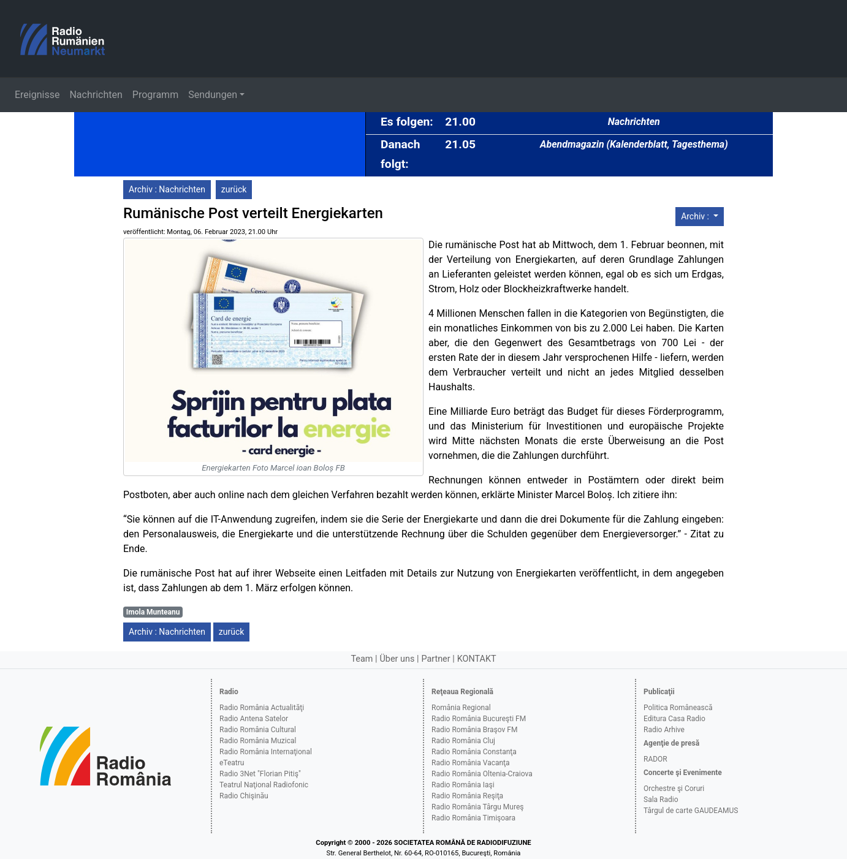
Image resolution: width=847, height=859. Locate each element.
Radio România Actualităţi (261, 707)
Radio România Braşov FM (474, 729)
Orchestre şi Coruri (674, 788)
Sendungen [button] (212, 94)
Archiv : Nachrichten (167, 189)
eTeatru (231, 763)
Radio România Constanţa (474, 751)
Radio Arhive (664, 729)
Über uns (397, 659)
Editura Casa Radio (674, 718)
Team (362, 659)
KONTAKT (476, 659)
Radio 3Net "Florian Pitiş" (260, 774)
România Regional (461, 707)
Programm (155, 94)
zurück (234, 189)
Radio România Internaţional (265, 751)
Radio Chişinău (243, 796)
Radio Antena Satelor (253, 718)
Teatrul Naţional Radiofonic (263, 785)
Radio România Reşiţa (467, 796)
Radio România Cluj (463, 740)
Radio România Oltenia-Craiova (482, 774)
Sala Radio (661, 799)
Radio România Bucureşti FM (478, 718)
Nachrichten (95, 94)
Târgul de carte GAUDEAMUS (691, 810)
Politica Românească (678, 707)
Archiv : (696, 216)
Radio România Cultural (257, 729)
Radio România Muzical (257, 740)
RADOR (655, 759)
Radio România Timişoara (473, 818)
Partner (435, 659)
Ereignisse (37, 94)
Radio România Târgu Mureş (477, 807)
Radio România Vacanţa (470, 763)
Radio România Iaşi (463, 785)
